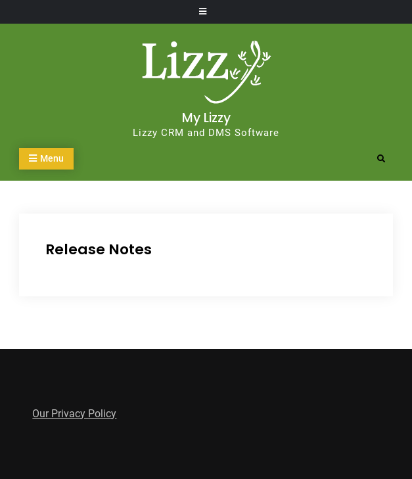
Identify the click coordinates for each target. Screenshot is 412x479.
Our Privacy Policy (74, 413)
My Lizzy (206, 118)
